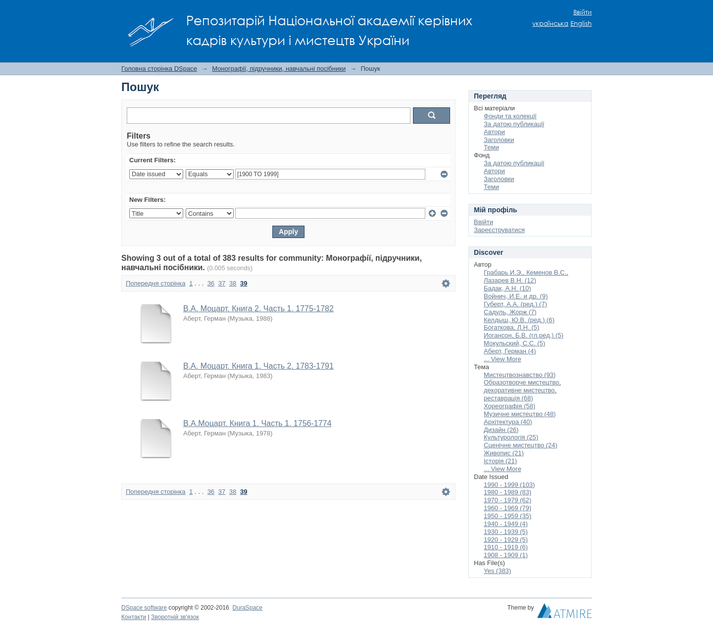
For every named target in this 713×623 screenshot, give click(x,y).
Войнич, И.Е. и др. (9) (516, 296)
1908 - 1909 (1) (506, 555)
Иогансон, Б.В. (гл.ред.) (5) (523, 335)
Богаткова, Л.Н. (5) (511, 327)
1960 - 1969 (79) (507, 508)
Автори (494, 132)
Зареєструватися (499, 230)
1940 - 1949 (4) (506, 523)
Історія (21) (500, 461)
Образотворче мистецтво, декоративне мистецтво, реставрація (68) (522, 390)
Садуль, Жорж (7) (510, 312)
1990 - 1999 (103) (509, 484)
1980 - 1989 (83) (507, 492)
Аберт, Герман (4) (510, 351)
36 (210, 283)
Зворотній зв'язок (175, 617)
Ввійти (582, 12)
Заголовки (499, 140)
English (581, 23)
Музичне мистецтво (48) (520, 414)
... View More (502, 359)
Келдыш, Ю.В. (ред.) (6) (519, 320)
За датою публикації (514, 124)
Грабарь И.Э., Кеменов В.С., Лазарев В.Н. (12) (526, 276)
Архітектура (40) (508, 422)
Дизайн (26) (501, 429)
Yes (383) (497, 571)
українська (550, 23)
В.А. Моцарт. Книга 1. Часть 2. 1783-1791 (258, 366)
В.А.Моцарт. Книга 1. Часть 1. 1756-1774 (257, 423)
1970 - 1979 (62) (507, 500)
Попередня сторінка (155, 283)
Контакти (133, 617)
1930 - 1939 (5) (506, 531)
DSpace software (144, 607)
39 (243, 283)
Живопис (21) (504, 453)
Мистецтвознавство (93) (520, 375)
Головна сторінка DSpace (159, 68)
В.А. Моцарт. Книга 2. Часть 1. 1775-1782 (258, 308)
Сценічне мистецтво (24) (521, 445)
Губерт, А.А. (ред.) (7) (515, 304)
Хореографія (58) (509, 406)
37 (221, 283)
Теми (491, 147)
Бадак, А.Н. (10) (507, 288)
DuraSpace (247, 607)
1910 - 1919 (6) (506, 547)
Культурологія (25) (511, 437)
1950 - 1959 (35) (507, 516)
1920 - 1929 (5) (506, 539)
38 (232, 283)
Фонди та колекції (510, 116)
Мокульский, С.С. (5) (514, 343)
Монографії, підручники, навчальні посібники (279, 68)
